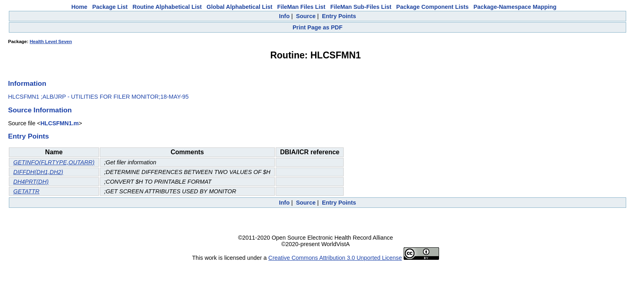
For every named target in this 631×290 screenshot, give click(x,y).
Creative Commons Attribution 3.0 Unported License (335, 258)
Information (27, 83)
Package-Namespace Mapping (515, 7)
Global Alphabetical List (239, 7)
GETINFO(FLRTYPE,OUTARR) (54, 162)
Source (306, 16)
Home (79, 7)
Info (284, 16)
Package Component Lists (432, 7)
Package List (110, 7)
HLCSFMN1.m (59, 123)
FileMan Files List (301, 7)
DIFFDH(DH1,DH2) (38, 172)
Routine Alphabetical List (167, 7)
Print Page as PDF (317, 27)
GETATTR (26, 191)
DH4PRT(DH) (31, 181)
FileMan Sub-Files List (361, 7)
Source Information (40, 110)
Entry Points (339, 16)
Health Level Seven (51, 41)
